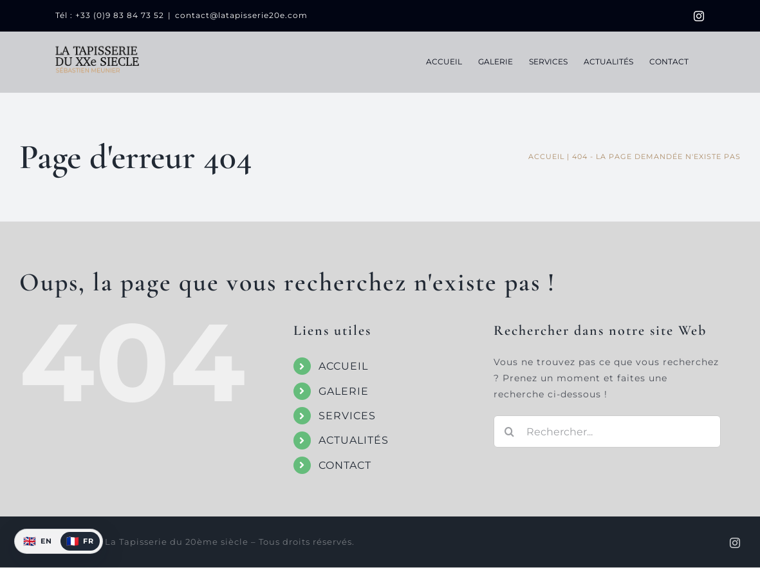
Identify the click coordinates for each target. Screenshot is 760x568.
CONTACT (345, 465)
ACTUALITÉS (354, 440)
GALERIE (344, 391)
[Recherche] (510, 431)
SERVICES (347, 416)
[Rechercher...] (607, 431)
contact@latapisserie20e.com (241, 15)
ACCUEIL (343, 366)
